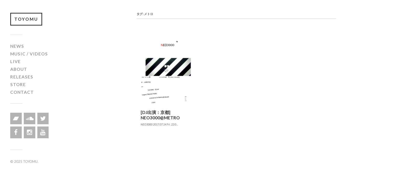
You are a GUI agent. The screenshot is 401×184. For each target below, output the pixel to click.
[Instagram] (29, 132)
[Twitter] (43, 118)
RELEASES (21, 76)
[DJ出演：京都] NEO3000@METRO (160, 115)
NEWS (17, 46)
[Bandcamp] (16, 118)
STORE (18, 84)
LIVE (15, 61)
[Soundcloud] (29, 118)
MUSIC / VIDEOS (29, 53)
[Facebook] (16, 132)
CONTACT (22, 92)
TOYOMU (26, 19)
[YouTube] (43, 132)
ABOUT (18, 69)
